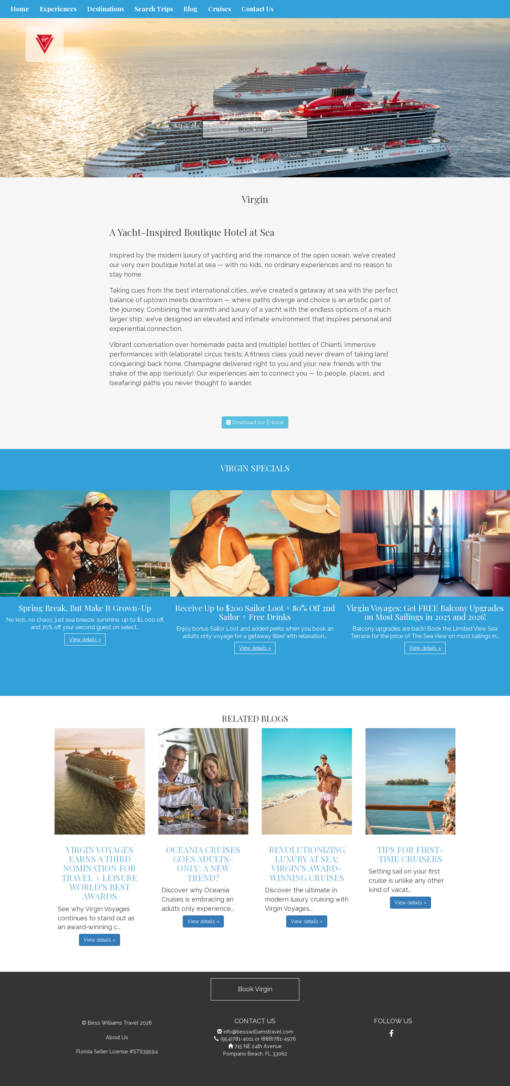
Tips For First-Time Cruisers (410, 854)
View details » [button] (85, 639)
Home (20, 9)
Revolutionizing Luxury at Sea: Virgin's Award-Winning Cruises (307, 863)
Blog (190, 9)
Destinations (105, 9)
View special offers (255, 167)
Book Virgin (255, 129)
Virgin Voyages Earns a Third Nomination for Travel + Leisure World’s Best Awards (99, 873)
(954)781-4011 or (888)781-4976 (258, 1039)
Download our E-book (254, 422)
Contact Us (257, 9)
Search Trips (154, 9)
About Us (117, 1037)
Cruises (219, 9)
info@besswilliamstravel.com (258, 1032)
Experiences (58, 9)
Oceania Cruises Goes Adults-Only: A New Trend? (203, 863)
